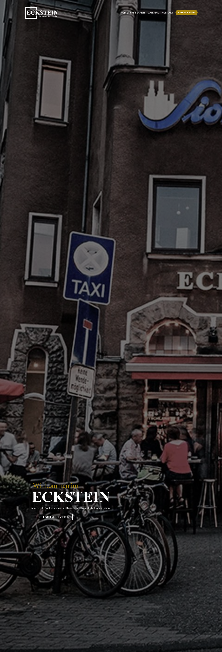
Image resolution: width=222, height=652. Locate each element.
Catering (153, 12)
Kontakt (167, 12)
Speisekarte (137, 12)
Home (124, 12)
